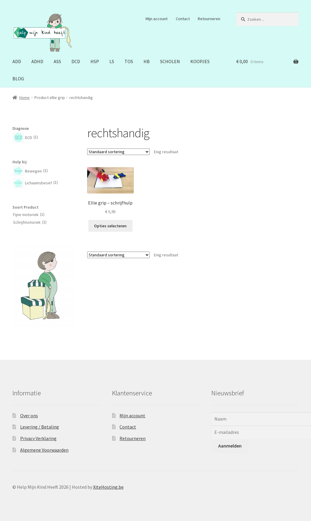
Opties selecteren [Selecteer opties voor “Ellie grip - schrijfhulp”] (110, 225)
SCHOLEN (170, 61)
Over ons (29, 415)
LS (111, 61)
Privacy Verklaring (38, 438)
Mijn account (157, 18)
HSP (94, 61)
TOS (129, 61)
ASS (57, 61)
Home (24, 97)
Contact (183, 18)
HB (146, 61)
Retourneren (209, 18)
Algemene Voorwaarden (44, 450)
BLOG (18, 78)
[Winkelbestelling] (118, 151)
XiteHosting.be (108, 487)
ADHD (37, 61)
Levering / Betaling (39, 427)
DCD (75, 61)
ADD (16, 61)
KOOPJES (200, 61)
